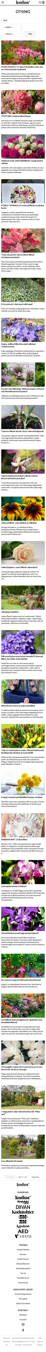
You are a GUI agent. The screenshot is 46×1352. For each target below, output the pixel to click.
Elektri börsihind (23, 1303)
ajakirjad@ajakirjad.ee (20, 1341)
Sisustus (23, 1254)
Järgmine (35, 1177)
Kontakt (23, 1319)
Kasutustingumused (23, 1294)
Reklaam (23, 1315)
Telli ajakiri (23, 1298)
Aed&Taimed (23, 1259)
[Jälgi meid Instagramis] (23, 1324)
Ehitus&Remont (23, 1263)
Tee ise (23, 1273)
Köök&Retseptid (23, 1268)
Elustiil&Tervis (23, 1278)
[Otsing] (40, 2)
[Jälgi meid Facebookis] (23, 1330)
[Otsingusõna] (23, 20)
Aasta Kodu (23, 1282)
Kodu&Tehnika (23, 1249)
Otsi (30, 34)
